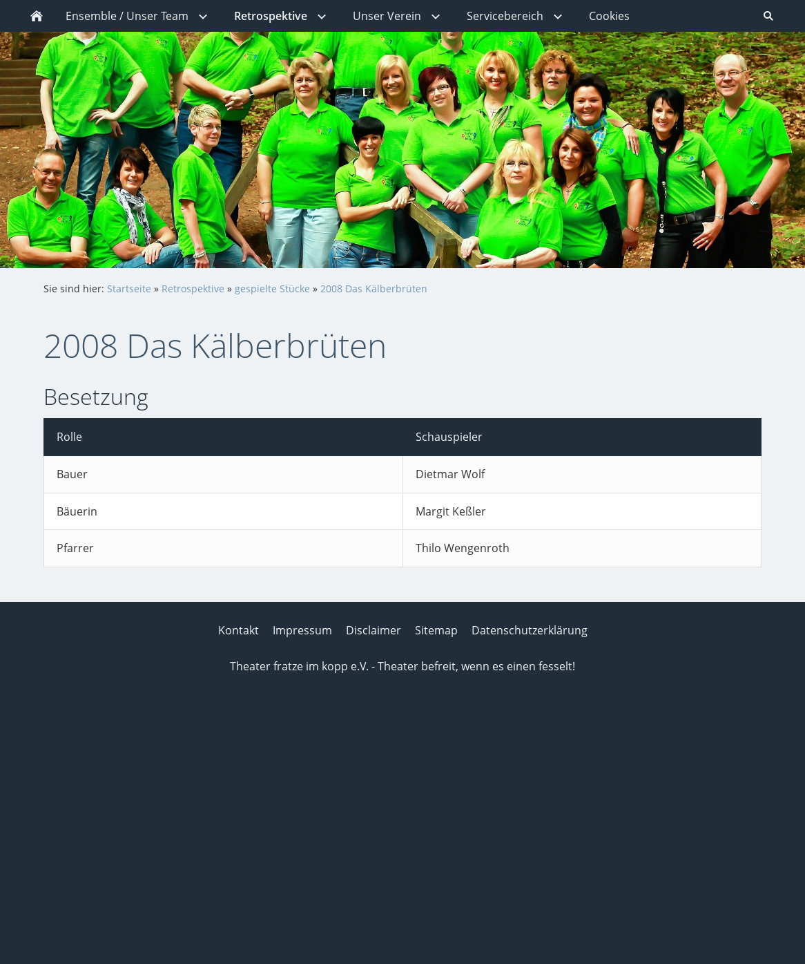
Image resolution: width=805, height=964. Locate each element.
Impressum (302, 630)
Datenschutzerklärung (530, 630)
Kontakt (238, 630)
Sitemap (436, 630)
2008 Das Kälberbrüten (373, 288)
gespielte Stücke (272, 288)
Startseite (129, 288)
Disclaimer (373, 630)
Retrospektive (193, 288)
